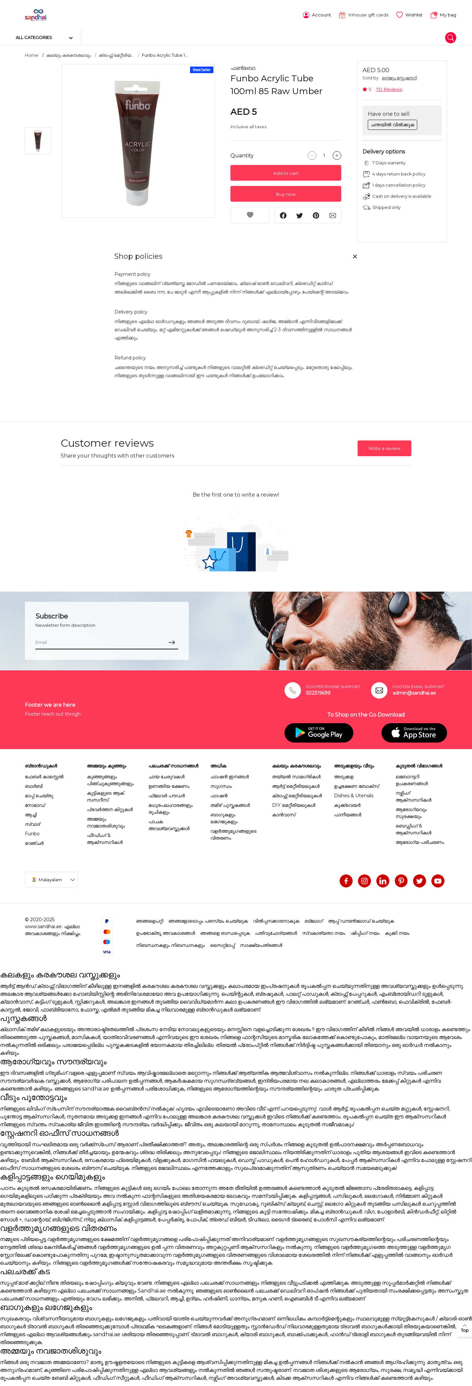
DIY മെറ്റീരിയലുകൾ (293, 804)
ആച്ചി (31, 813)
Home (31, 54)
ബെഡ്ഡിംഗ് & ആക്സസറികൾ (413, 828)
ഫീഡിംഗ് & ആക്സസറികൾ (105, 837)
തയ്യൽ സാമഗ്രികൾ (296, 775)
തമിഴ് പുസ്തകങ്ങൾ (230, 804)
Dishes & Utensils (353, 794)
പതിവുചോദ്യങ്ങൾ (276, 932)
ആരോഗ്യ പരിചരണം (420, 841)
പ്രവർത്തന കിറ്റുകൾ (110, 808)
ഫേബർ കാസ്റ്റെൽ (44, 775)
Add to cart (285, 172)
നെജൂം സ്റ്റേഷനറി (399, 76)
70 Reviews (389, 88)
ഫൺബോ (242, 67)
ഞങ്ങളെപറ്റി (149, 920)
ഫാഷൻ (218, 794)
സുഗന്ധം (221, 785)
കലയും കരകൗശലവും (68, 54)
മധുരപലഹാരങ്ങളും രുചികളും (170, 807)
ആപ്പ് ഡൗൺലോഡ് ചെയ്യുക (361, 920)
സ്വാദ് (32, 823)
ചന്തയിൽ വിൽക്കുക (392, 123)
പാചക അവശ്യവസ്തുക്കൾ (168, 823)
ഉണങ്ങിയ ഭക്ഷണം (168, 785)
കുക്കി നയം (397, 932)
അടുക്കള (343, 775)
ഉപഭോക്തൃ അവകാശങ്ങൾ (165, 932)
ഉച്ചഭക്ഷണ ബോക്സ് (356, 785)
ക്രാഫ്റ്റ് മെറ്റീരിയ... (116, 54)
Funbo (32, 832)
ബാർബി (34, 785)
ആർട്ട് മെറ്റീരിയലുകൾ (296, 785)
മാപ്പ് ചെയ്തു (39, 794)
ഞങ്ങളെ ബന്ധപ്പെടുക (225, 932)
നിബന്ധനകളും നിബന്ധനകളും (170, 944)
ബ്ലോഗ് (314, 920)
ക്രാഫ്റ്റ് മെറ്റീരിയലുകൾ (297, 794)
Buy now (286, 193)
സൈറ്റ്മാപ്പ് (222, 944)
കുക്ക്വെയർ (347, 804)
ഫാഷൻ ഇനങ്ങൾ (229, 775)
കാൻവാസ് (283, 813)
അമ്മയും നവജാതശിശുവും (106, 821)
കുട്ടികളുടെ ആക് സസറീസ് (105, 795)
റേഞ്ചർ (34, 842)
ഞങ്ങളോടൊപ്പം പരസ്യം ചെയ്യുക (208, 920)
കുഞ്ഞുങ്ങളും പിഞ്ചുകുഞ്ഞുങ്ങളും (110, 778)
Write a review (384, 447)
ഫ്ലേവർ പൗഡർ (166, 794)
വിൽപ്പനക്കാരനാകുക (276, 920)
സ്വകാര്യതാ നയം (323, 932)
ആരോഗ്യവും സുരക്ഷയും (411, 811)
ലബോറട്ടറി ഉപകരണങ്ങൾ (412, 778)
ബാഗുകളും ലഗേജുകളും (224, 816)
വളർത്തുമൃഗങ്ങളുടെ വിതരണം (233, 833)
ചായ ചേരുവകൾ (166, 775)
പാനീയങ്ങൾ (347, 813)
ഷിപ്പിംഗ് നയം (365, 932)
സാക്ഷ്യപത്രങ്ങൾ (261, 944)
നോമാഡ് (35, 804)
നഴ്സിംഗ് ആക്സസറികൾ (413, 795)
